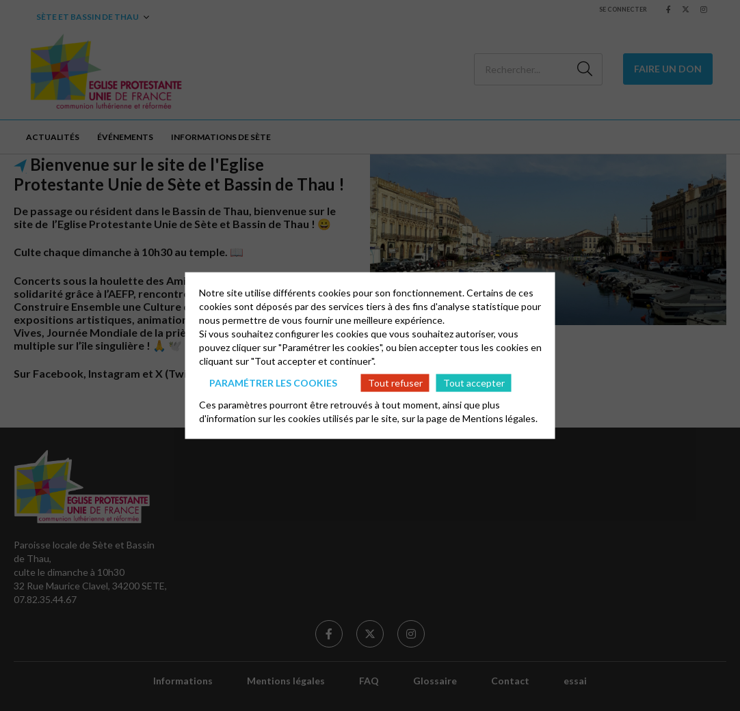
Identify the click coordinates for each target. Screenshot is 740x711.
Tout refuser (395, 382)
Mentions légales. (500, 418)
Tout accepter (474, 382)
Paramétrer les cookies (273, 382)
